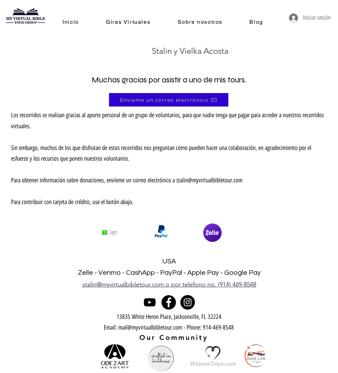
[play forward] (229, 232)
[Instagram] (187, 302)
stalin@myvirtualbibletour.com (209, 180)
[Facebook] (168, 302)
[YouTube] (149, 302)
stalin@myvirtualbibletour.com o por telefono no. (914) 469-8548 (169, 284)
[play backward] (109, 232)
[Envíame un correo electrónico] (168, 100)
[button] (161, 232)
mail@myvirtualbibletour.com (150, 327)
